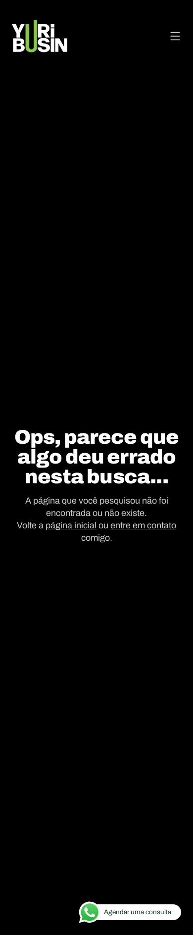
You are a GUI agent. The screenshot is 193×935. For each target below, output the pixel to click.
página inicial (71, 525)
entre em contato (143, 525)
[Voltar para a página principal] (39, 36)
